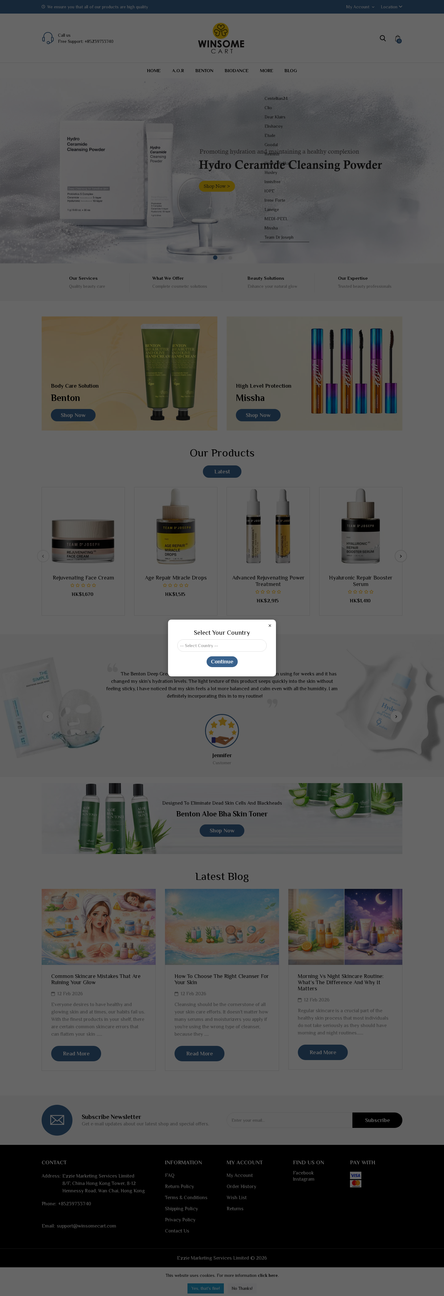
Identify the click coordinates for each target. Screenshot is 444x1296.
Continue (222, 661)
